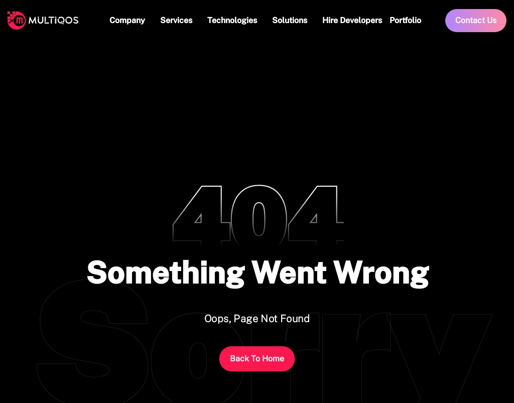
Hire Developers (352, 20)
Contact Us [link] (475, 20)
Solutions (289, 20)
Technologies (232, 20)
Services (176, 20)
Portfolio (405, 20)
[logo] (43, 21)
